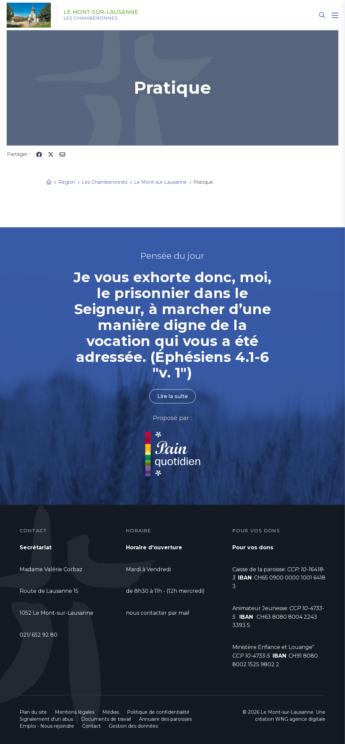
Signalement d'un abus (46, 719)
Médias (110, 712)
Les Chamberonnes (91, 18)
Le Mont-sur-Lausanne (102, 12)
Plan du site (33, 712)
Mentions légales (74, 712)
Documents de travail (106, 719)
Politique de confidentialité (158, 712)
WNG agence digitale (300, 719)
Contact (91, 726)
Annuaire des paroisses (165, 719)
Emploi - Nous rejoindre (47, 726)
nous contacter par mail (157, 613)
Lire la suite (172, 396)
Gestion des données (133, 726)
